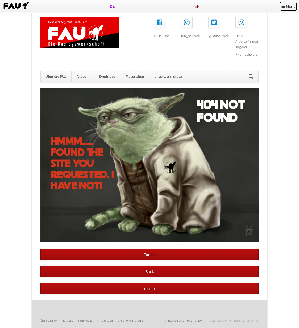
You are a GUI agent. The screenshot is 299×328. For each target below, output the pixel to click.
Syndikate (107, 76)
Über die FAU (56, 76)
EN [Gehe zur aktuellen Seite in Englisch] (197, 6)
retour (149, 288)
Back (149, 271)
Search (251, 76)
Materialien (135, 76)
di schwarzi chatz (168, 76)
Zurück (150, 254)
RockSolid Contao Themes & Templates (233, 321)
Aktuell (82, 76)
